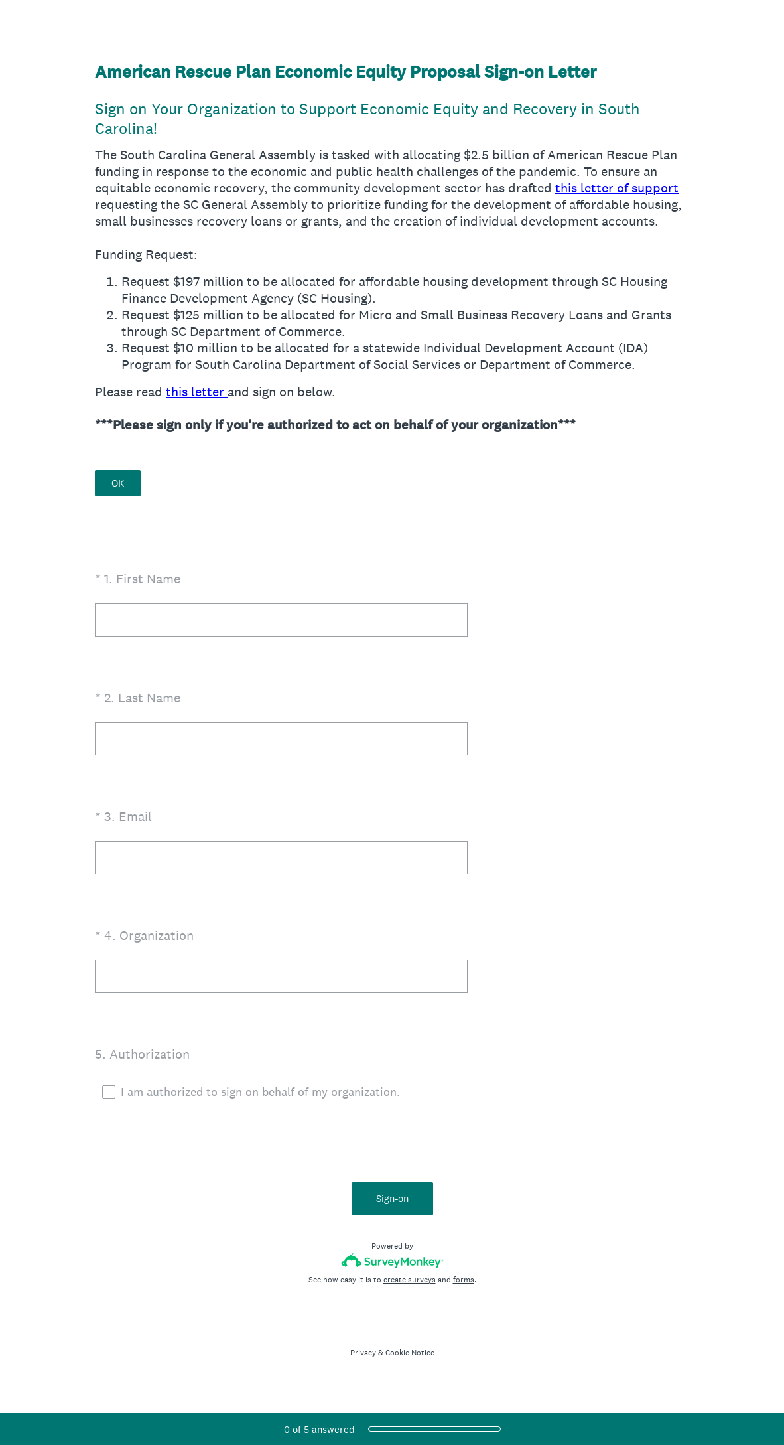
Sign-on (392, 1198)
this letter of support (617, 187)
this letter (197, 391)
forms (463, 1279)
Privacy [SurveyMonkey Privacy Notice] (363, 1352)
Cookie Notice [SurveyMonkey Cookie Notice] (409, 1352)
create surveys (409, 1279)
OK (117, 483)
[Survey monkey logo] (392, 1261)
